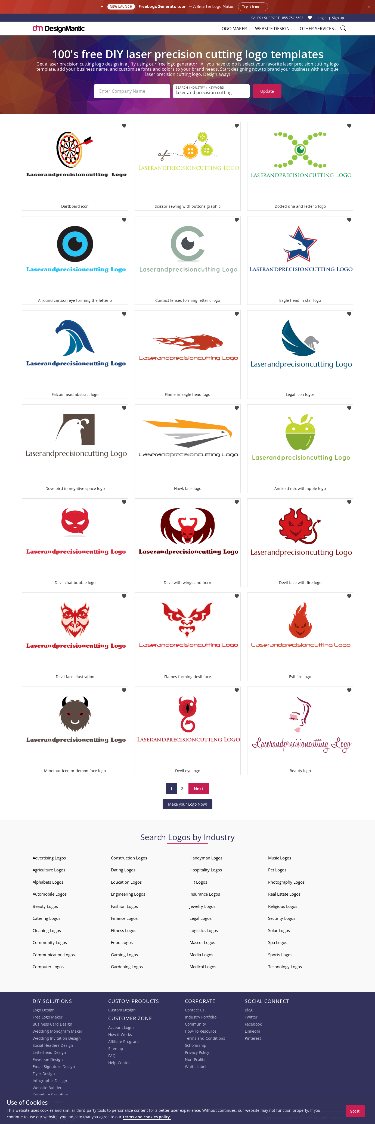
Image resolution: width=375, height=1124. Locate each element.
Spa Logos (277, 942)
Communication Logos (54, 954)
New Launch (121, 6)
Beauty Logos (45, 906)
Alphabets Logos (48, 882)
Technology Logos (285, 966)
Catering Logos (46, 918)
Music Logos (279, 858)
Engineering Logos (128, 894)
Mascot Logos (202, 942)
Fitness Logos (123, 930)
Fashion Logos (124, 906)
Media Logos (201, 954)
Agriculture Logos (49, 870)
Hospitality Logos (206, 870)
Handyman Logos (206, 858)
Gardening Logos (127, 966)
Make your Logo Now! (187, 804)
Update (267, 91)
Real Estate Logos (284, 894)
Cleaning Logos (47, 930)
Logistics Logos (204, 930)
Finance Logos (124, 918)
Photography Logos (286, 882)
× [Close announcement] (369, 7)
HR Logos (198, 882)
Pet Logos (277, 870)
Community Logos (50, 942)
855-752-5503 (292, 17)
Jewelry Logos (202, 906)
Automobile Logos (50, 894)
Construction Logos (129, 858)
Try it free (253, 7)
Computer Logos (48, 966)
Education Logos (126, 882)
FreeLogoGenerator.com (163, 6)
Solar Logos (279, 930)
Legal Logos (201, 918)
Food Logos (122, 942)
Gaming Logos (124, 954)
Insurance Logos (205, 894)
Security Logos (281, 918)
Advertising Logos (49, 858)
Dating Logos (123, 870)
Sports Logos (280, 954)
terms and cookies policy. (147, 1116)
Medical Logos (203, 966)
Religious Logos (282, 906)
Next (198, 788)
